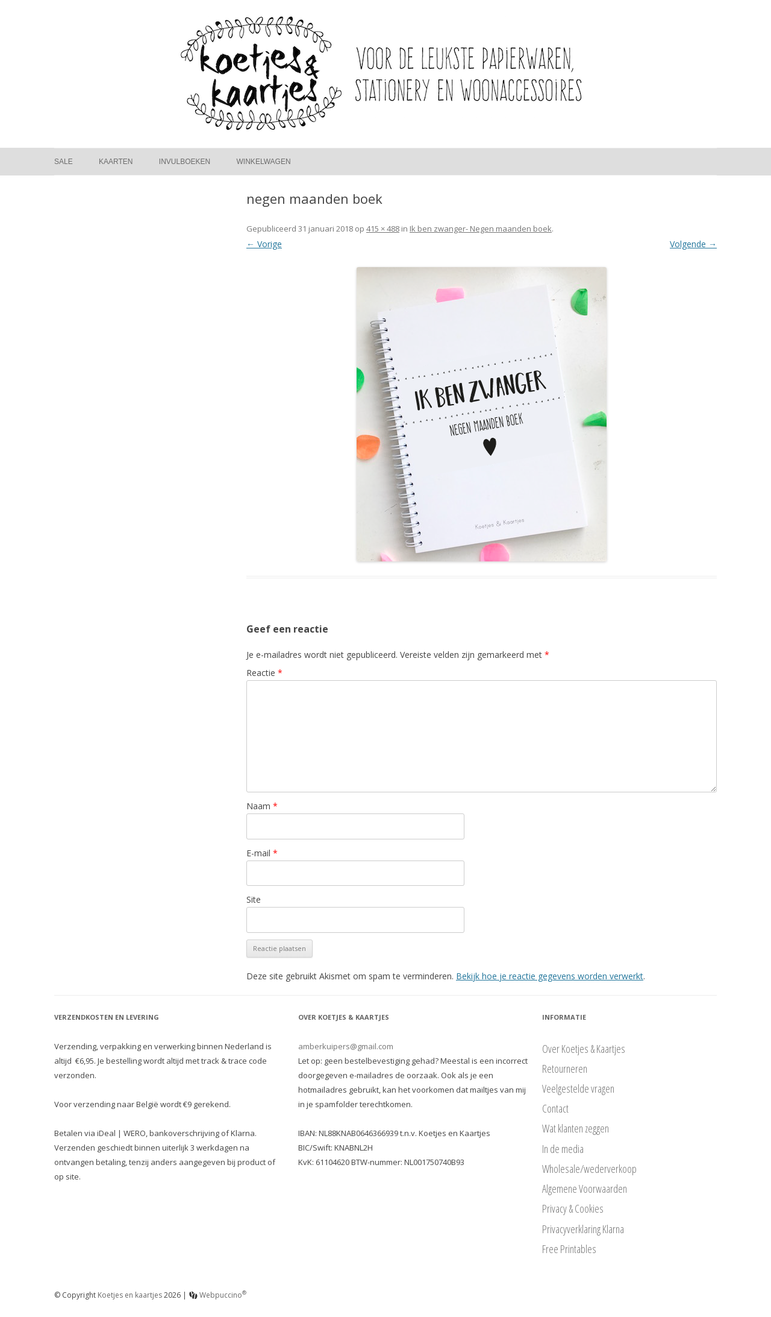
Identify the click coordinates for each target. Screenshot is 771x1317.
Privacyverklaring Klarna (583, 1229)
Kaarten (116, 161)
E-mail (262, 853)
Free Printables (569, 1249)
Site (253, 899)
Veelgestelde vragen (578, 1088)
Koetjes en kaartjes (130, 1295)
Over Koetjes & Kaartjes (583, 1048)
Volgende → (693, 244)
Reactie (264, 672)
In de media (563, 1149)
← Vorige (264, 244)
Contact (555, 1108)
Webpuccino (217, 1295)
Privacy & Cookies (573, 1208)
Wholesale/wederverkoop (589, 1168)
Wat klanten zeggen (575, 1128)
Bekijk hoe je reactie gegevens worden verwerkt (549, 976)
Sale (63, 161)
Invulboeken (184, 161)
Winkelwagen (264, 161)
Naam (262, 806)
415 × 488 (382, 228)
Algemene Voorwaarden (584, 1188)
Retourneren (564, 1068)
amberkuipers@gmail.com (345, 1046)
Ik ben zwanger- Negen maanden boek (481, 228)
